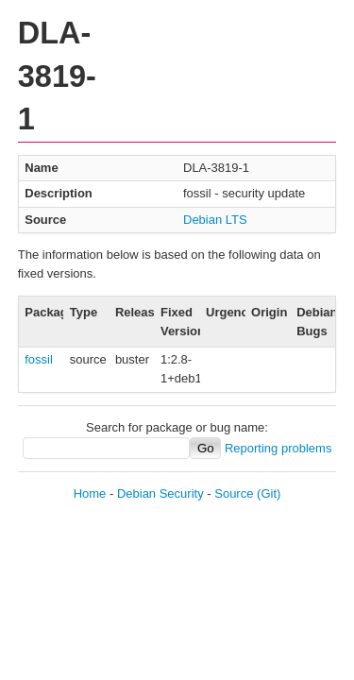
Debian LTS (215, 219)
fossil (39, 359)
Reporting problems (278, 448)
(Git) (268, 493)
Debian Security (160, 493)
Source (233, 493)
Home (90, 493)
